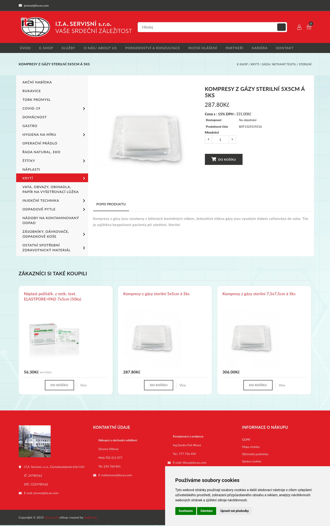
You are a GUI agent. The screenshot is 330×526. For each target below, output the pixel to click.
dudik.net (91, 518)
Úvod (24, 48)
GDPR (246, 440)
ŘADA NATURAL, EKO (41, 152)
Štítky (55, 161)
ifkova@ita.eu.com (194, 463)
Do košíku (223, 159)
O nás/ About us (102, 48)
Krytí (255, 64)
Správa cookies (251, 462)
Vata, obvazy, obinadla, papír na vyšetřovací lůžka (51, 189)
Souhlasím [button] (186, 511)
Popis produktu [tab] (111, 204)
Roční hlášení (207, 48)
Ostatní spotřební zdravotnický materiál (55, 247)
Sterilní (305, 64)
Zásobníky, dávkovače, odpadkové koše (55, 234)
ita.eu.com (52, 518)
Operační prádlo (40, 144)
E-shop (46, 48)
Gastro (30, 126)
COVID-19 (55, 109)
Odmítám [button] (206, 511)
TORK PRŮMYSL (37, 100)
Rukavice (32, 91)
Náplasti (31, 170)
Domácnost (35, 117)
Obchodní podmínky (255, 455)
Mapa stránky (251, 447)
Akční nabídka (37, 82)
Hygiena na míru (55, 135)
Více (84, 386)
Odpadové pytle (55, 210)
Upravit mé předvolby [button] (234, 511)
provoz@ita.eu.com (46, 494)
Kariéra (266, 48)
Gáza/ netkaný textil (279, 64)
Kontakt (292, 48)
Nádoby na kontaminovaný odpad (51, 220)
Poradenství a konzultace (156, 48)
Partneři (240, 48)
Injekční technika (55, 201)
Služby (69, 48)
